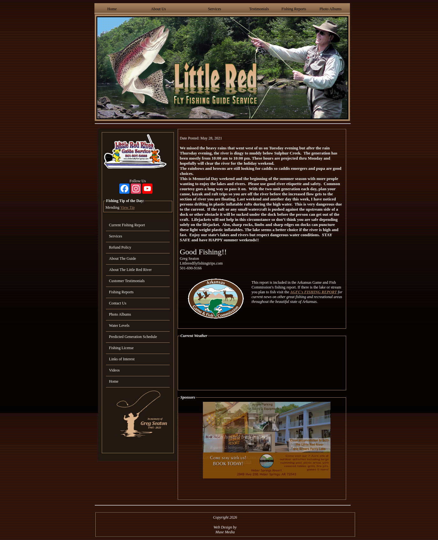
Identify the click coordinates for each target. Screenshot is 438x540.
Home (112, 9)
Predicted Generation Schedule (133, 336)
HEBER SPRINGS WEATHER (262, 364)
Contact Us (117, 303)
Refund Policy (120, 247)
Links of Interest (122, 359)
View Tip (127, 207)
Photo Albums (331, 9)
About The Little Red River (130, 269)
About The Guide (122, 258)
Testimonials (259, 9)
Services (214, 9)
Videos (114, 370)
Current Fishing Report (127, 225)
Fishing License (121, 348)
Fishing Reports (293, 9)
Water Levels (119, 325)
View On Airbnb (239, 462)
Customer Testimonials (127, 281)
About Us (158, 9)
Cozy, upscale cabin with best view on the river (239, 457)
